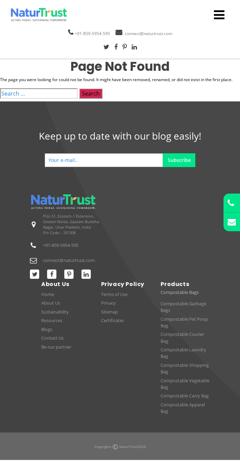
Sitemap (109, 312)
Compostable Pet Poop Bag (184, 322)
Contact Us (52, 338)
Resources (51, 320)
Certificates (112, 320)
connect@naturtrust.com (148, 33)
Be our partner (56, 347)
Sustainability (55, 312)
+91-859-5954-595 (92, 33)
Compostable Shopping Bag (185, 368)
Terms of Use (114, 294)
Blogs (46, 329)
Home (47, 294)
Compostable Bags (180, 292)
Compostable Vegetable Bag (185, 383)
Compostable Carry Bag (185, 396)
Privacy (108, 303)
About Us (50, 303)
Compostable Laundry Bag (183, 353)
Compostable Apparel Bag (183, 408)
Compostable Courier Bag (182, 337)
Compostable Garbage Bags (183, 306)
